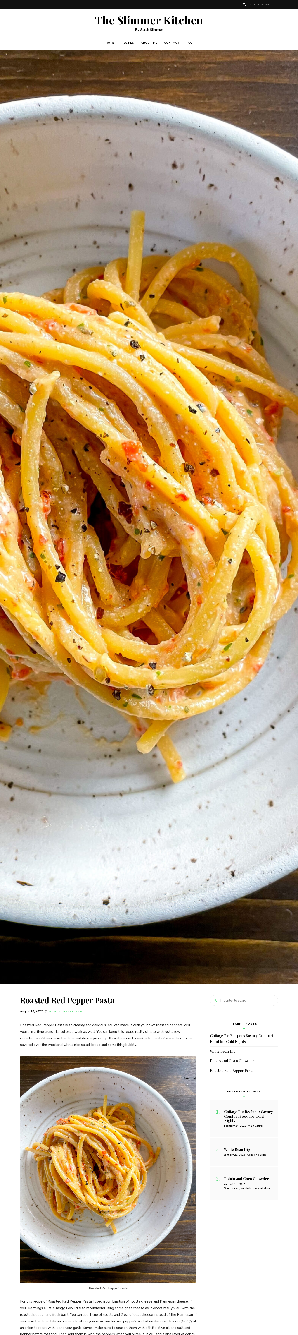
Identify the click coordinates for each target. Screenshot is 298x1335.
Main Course (59, 1011)
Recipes (127, 43)
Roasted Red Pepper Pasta (231, 1070)
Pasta (77, 1011)
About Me (149, 43)
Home (110, 43)
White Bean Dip (222, 1051)
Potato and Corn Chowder (232, 1060)
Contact (172, 43)
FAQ (189, 43)
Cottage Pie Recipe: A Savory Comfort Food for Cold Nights (241, 1038)
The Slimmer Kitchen (149, 20)
